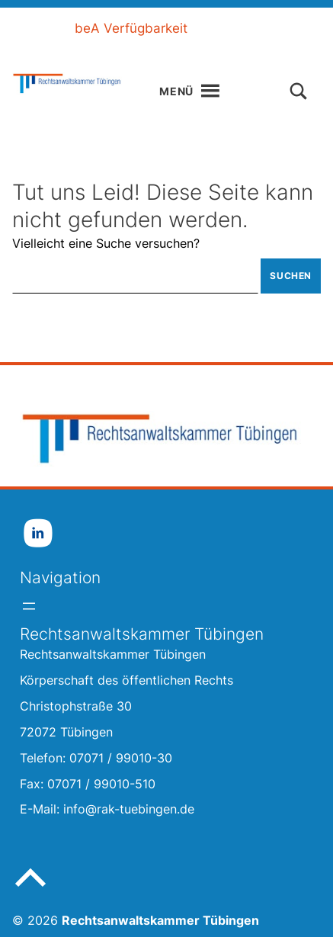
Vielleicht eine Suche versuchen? (106, 243)
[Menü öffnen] (29, 606)
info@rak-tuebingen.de (128, 809)
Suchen (291, 275)
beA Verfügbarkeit (131, 28)
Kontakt (270, 51)
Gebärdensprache (169, 51)
